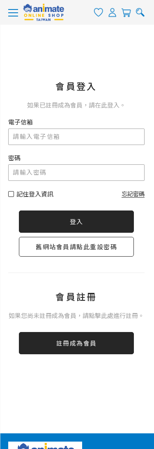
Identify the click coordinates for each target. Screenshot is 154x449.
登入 (76, 222)
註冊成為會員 (76, 343)
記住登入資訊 (34, 194)
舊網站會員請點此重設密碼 (76, 247)
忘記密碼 (133, 194)
